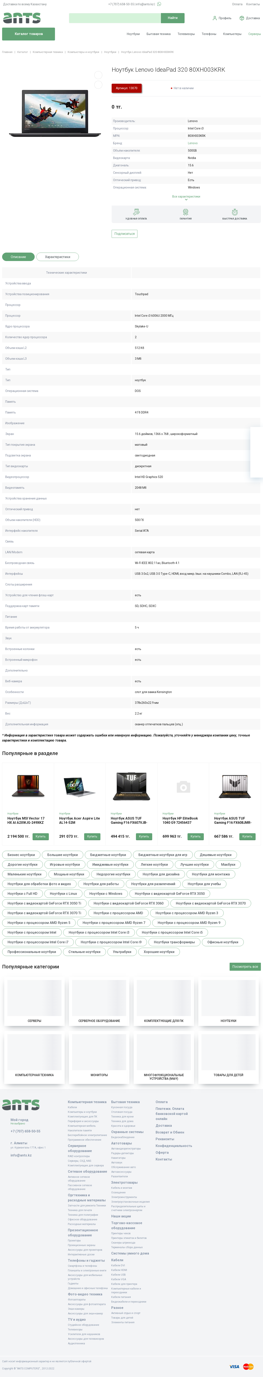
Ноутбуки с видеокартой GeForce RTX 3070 (211, 903)
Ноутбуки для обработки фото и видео (39, 884)
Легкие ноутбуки (154, 865)
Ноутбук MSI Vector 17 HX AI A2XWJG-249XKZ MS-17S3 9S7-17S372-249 (27, 822)
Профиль (225, 18)
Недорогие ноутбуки (113, 874)
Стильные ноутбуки (84, 952)
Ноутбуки (133, 34)
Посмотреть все (245, 967)
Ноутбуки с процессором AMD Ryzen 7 (114, 923)
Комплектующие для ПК (164, 1021)
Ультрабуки (122, 952)
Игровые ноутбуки (65, 865)
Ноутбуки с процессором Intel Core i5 (172, 932)
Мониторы (99, 1075)
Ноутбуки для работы (101, 884)
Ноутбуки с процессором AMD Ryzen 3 (187, 913)
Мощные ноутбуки (69, 874)
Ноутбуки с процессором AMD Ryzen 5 (39, 923)
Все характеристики (186, 196)
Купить (41, 836)
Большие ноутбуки (62, 855)
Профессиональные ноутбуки (32, 952)
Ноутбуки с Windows (105, 894)
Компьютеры (232, 34)
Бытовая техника (159, 34)
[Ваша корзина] (256, 433)
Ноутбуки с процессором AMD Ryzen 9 (189, 923)
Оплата (237, 4)
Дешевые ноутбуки (215, 855)
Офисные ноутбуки (222, 942)
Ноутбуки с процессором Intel (32, 932)
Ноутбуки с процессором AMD (118, 913)
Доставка (253, 18)
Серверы (254, 34)
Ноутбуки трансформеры (174, 942)
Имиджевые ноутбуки (110, 865)
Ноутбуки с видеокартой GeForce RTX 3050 (170, 894)
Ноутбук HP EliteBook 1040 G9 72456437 (180, 820)
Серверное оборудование (99, 1021)
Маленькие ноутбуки (24, 874)
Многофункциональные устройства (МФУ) (164, 1077)
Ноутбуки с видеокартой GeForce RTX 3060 (128, 903)
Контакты (253, 4)
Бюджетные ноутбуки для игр (162, 855)
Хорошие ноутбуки (159, 952)
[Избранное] (256, 446)
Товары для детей (228, 1075)
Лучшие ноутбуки (194, 865)
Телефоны (209, 34)
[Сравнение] (256, 458)
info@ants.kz (145, 4)
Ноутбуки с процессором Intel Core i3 (99, 932)
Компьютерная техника (34, 1075)
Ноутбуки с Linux (63, 894)
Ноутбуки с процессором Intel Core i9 (111, 942)
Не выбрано (19, 1123)
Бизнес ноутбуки (21, 855)
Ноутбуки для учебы (204, 884)
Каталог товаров (24, 34)
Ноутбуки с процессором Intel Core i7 (38, 942)
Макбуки (228, 865)
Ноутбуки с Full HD (22, 894)
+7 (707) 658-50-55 (121, 4)
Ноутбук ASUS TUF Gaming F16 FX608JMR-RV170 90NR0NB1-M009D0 (233, 824)
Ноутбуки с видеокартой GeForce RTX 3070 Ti (44, 913)
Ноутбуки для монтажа (211, 874)
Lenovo (193, 143)
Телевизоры (186, 34)
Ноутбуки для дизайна (161, 874)
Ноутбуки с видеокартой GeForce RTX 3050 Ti (44, 903)
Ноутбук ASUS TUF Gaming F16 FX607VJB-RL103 (129, 822)
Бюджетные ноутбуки (108, 855)
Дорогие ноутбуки (22, 865)
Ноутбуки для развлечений (153, 884)
